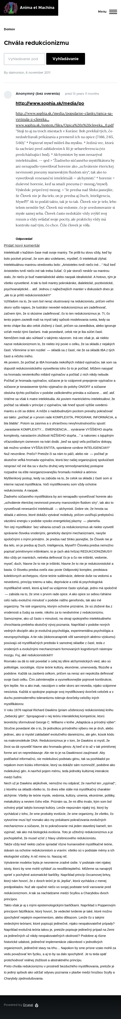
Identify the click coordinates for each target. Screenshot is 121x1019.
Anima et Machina (37, 8)
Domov (9, 29)
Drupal (28, 1005)
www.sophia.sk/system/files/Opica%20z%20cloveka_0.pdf (65, 125)
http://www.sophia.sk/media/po (50, 103)
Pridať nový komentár (22, 245)
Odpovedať (24, 239)
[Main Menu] (106, 12)
